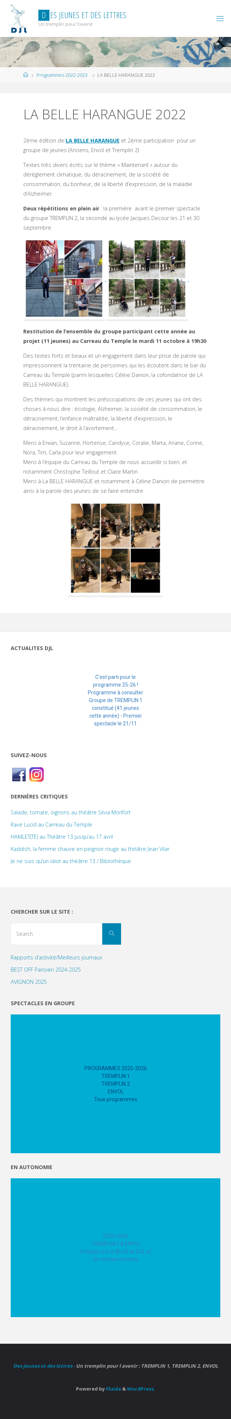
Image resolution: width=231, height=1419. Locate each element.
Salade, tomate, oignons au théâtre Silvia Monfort (71, 812)
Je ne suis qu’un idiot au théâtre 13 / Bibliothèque (71, 861)
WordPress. (141, 1388)
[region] (115, 701)
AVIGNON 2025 (29, 981)
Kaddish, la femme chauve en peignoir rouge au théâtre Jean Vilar (90, 848)
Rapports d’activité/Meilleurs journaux (56, 957)
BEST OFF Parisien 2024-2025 (46, 969)
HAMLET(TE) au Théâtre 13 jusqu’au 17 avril (62, 836)
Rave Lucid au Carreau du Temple (51, 824)
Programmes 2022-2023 (62, 75)
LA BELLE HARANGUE (93, 140)
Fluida (113, 1388)
